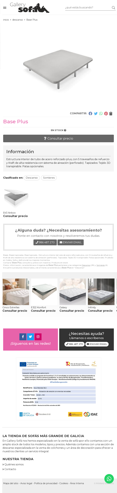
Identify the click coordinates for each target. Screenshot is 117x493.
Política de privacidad (45, 483)
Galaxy (63, 307)
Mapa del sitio (10, 483)
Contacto (10, 469)
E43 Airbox (9, 212)
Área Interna (77, 483)
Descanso (86, 265)
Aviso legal (26, 483)
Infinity (92, 307)
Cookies (63, 483)
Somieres (100, 265)
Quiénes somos (14, 464)
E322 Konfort (38, 307)
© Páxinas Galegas (104, 483)
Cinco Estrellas (11, 307)
